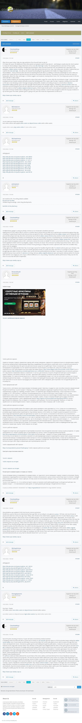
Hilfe (79, 21)
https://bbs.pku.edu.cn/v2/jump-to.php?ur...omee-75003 (18, 578)
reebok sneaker (44, 662)
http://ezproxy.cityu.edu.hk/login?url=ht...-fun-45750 (17, 170)
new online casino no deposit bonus (23, 610)
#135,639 (77, 604)
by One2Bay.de (13, 720)
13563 (24, 39)
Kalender (72, 21)
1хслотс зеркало (7, 458)
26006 (43, 39)
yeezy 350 (60, 522)
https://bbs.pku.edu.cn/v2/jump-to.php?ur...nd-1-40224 (17, 566)
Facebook (56, 702)
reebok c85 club (47, 528)
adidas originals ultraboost (25, 88)
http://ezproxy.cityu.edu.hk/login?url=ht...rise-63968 (16, 165)
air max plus (42, 640)
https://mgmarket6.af (34, 488)
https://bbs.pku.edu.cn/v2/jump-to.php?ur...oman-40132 (18, 575)
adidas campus (62, 234)
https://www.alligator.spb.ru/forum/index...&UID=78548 (58, 369)
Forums (52, 21)
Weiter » (48, 39)
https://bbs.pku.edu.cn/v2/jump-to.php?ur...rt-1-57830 (17, 580)
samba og (9, 528)
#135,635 (77, 226)
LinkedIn (55, 707)
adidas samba (13, 69)
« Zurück (11, 39)
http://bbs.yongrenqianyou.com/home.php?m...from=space (19, 434)
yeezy (56, 514)
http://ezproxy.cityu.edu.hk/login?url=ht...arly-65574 (16, 582)
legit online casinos (29, 614)
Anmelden (5, 21)
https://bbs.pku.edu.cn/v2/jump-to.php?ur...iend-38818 (17, 157)
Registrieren (16, 21)
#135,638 (77, 558)
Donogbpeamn (17, 594)
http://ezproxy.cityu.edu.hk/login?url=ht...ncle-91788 (17, 168)
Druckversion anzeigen (8, 686)
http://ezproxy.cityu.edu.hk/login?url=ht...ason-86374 (17, 573)
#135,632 (77, 117)
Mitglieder (65, 21)
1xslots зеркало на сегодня (10, 461)
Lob (22, 33)
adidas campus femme (46, 236)
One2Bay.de (16, 33)
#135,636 (77, 282)
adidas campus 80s (65, 239)
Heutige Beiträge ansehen (22, 26)
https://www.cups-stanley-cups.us (12, 95)
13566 (37, 39)
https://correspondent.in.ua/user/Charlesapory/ (15, 448)
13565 (33, 39)
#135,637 (77, 508)
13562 (19, 39)
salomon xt (25, 253)
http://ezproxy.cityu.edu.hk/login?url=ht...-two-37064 (17, 162)
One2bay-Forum (7, 33)
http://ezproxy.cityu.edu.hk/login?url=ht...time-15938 (17, 163)
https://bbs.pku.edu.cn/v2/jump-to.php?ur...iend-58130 (17, 172)
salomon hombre (66, 84)
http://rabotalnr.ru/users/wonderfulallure (24, 415)
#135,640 (77, 634)
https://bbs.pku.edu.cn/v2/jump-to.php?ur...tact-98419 (17, 158)
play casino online (19, 127)
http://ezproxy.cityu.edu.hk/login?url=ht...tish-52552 (16, 576)
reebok (58, 248)
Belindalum (16, 107)
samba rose (28, 664)
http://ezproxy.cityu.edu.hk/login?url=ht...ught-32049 (17, 167)
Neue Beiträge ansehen (8, 26)
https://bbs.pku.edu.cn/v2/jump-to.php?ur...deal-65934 (17, 571)
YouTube (55, 705)
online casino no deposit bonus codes (30, 123)
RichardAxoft (16, 272)
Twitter (55, 703)
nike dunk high (39, 66)
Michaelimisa (16, 139)
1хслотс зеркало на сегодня (11, 468)
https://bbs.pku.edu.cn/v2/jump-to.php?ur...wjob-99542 (17, 570)
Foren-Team (46, 709)
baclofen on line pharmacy (10, 206)
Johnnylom (15, 184)
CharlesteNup (14, 49)
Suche (58, 21)
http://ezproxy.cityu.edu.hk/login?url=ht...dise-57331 (17, 568)
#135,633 (77, 149)
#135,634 (77, 194)
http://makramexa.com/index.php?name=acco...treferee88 (28, 371)
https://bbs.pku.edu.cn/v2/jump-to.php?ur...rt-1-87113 (17, 160)
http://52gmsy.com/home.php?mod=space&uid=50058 (52, 398)
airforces (7, 656)
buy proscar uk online (8, 200)
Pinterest (55, 709)
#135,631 (77, 58)
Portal (45, 21)
